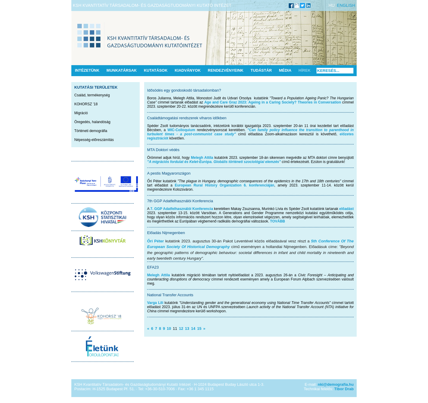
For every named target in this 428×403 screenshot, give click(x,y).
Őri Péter (155, 241)
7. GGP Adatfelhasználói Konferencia (181, 209)
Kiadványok (188, 70)
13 (187, 328)
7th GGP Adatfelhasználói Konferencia (180, 201)
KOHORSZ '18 (85, 104)
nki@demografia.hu (336, 384)
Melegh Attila (202, 158)
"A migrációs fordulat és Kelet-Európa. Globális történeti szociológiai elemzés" (214, 162)
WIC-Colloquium (181, 130)
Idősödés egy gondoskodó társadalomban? (184, 90)
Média (285, 70)
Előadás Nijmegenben (166, 232)
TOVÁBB (277, 221)
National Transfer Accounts (170, 295)
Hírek (304, 70)
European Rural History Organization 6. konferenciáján (224, 185)
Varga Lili (155, 303)
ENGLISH (346, 5)
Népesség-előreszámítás (94, 140)
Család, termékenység (92, 95)
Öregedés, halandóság (92, 122)
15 (199, 328)
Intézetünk (87, 70)
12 (181, 328)
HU (332, 5)
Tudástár (261, 70)
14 (193, 328)
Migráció (81, 113)
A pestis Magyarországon (169, 173)
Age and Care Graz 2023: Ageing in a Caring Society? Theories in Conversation (272, 102)
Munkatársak (121, 70)
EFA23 (153, 267)
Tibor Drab (344, 389)
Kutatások (156, 70)
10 (169, 328)
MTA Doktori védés (163, 150)
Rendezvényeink (225, 70)
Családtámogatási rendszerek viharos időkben (186, 118)
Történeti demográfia (90, 131)
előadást (346, 209)
